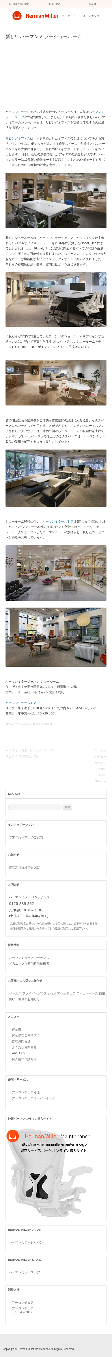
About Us (18, 1053)
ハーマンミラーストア (58, 521)
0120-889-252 (21, 903)
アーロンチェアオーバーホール (33, 1098)
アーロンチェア (23, 1302)
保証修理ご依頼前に (19, 4)
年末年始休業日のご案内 (26, 837)
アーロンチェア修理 (26, 1092)
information (25, 724)
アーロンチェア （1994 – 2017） (23, 1310)
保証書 (92, 4)
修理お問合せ (55, 4)
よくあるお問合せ (24, 1047)
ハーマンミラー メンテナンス (81, 16)
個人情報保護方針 (24, 1059)
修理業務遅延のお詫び (24, 867)
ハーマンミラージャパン (26, 1242)
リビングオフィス (18, 138)
